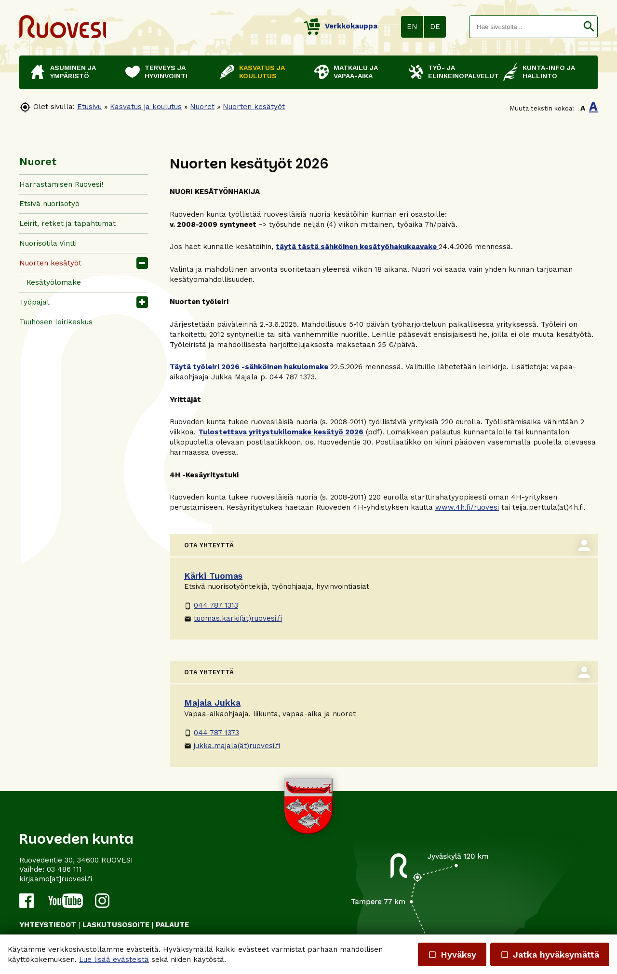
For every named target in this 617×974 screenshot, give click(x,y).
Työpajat (34, 302)
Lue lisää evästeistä (114, 959)
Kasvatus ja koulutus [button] (262, 72)
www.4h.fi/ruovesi (467, 507)
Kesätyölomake (54, 282)
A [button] (582, 108)
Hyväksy (452, 954)
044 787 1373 (211, 732)
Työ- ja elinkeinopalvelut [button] (461, 72)
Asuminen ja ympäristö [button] (73, 72)
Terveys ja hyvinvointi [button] (166, 72)
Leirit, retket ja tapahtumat (67, 223)
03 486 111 (64, 869)
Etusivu (89, 106)
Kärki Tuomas (213, 575)
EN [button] (412, 26)
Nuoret (202, 106)
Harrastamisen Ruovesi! (61, 184)
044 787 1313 (211, 605)
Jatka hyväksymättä (549, 954)
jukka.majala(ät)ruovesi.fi (232, 745)
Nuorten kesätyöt (254, 106)
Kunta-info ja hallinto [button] (549, 72)
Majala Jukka (212, 702)
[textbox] (524, 27)
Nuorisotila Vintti (48, 243)
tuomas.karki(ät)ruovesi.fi (233, 618)
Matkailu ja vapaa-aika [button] (356, 72)
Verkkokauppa (340, 26)
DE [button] (435, 26)
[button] (588, 26)
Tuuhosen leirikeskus (56, 322)
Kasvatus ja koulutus (146, 106)
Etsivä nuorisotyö (49, 203)
